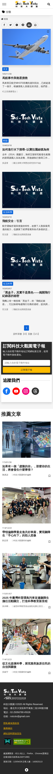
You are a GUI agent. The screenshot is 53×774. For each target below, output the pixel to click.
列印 (35, 25)
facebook (4, 25)
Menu (4, 4)
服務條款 (7, 728)
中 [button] (29, 25)
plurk (16, 25)
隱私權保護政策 (11, 723)
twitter (10, 25)
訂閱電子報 (26, 370)
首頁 (4, 19)
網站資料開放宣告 (12, 733)
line (22, 25)
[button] (49, 4)
